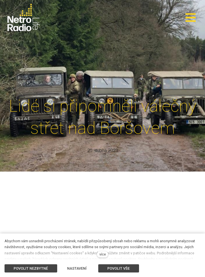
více (102, 254)
